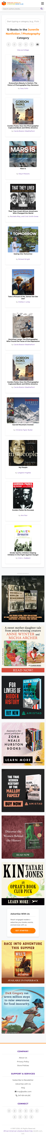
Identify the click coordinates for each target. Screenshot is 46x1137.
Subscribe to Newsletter (23, 1080)
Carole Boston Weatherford (24, 131)
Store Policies (23, 1065)
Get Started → (23, 931)
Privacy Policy (23, 1062)
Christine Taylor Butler (24, 430)
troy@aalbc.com (23, 1092)
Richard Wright (24, 259)
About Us (23, 1058)
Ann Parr (24, 515)
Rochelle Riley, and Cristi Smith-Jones (24, 216)
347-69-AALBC (23, 1095)
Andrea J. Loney (24, 302)
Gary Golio (24, 88)
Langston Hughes (24, 473)
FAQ (23, 1088)
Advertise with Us (23, 1084)
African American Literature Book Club (18, 1131)
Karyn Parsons (24, 174)
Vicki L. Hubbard (24, 558)
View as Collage (23, 50)
